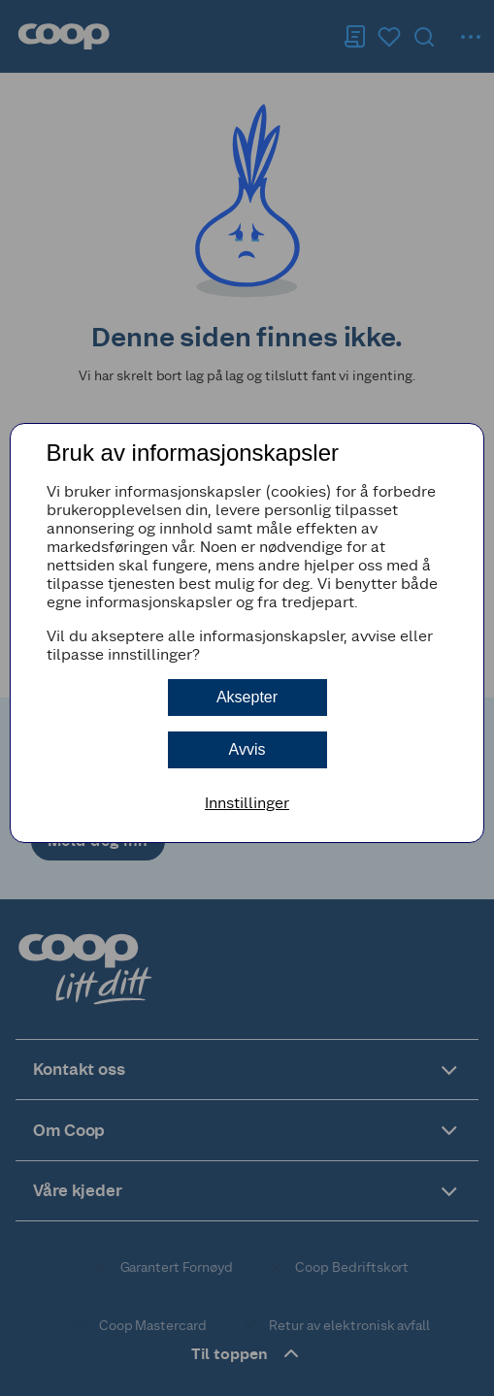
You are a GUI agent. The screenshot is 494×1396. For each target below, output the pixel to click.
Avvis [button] (247, 749)
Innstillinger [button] (247, 803)
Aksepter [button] (247, 697)
